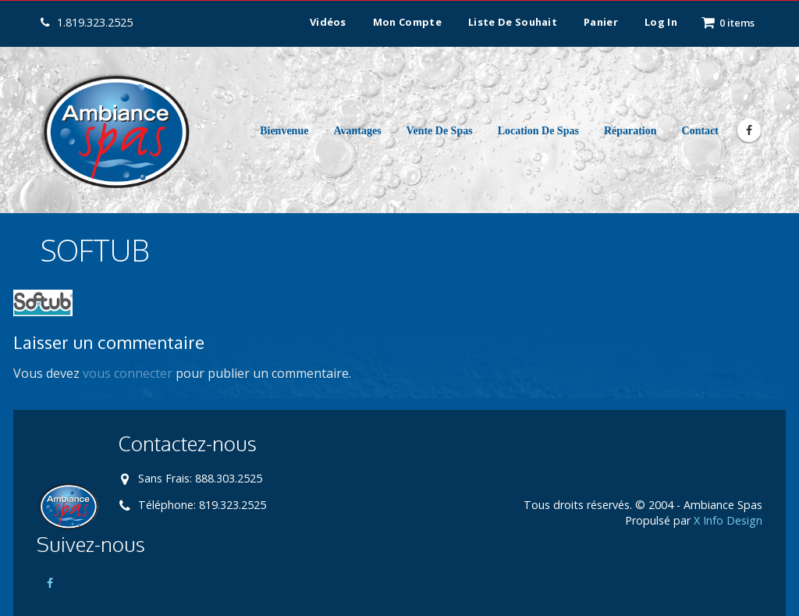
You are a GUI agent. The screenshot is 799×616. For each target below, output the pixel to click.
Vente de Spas (440, 131)
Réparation (630, 131)
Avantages (357, 131)
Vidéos (328, 22)
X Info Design (728, 520)
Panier (601, 22)
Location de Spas (538, 131)
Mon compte (407, 22)
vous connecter (127, 373)
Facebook (50, 583)
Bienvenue (284, 131)
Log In (661, 22)
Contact (700, 131)
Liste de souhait (512, 22)
